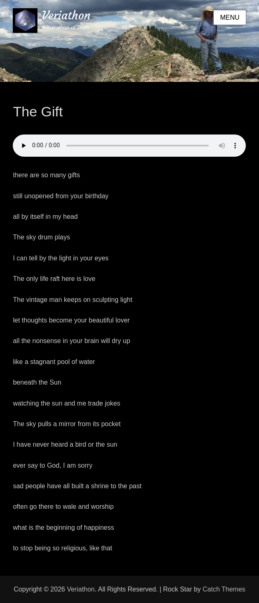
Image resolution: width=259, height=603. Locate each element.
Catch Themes (224, 589)
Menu (229, 17)
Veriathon (66, 15)
